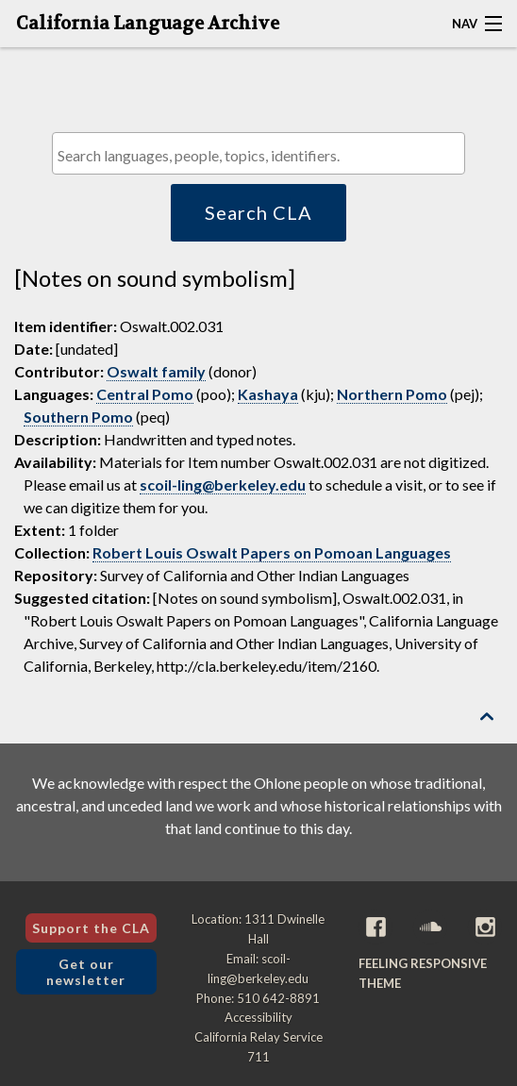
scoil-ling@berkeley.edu (223, 484)
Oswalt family (156, 371)
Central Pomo (144, 394)
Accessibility (258, 1017)
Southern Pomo (78, 417)
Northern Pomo (392, 394)
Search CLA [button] (258, 212)
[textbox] (263, 155)
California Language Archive (147, 23)
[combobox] (258, 153)
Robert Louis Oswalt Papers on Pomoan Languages (271, 552)
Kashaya (268, 394)
